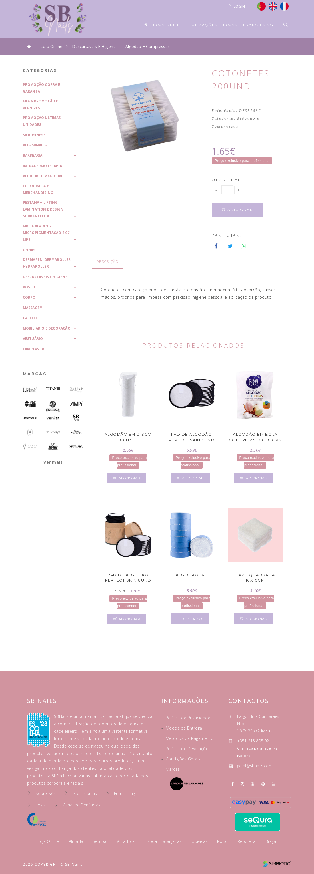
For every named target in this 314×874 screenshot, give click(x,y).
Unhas (29, 249)
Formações (203, 25)
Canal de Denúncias (82, 805)
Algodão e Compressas (147, 46)
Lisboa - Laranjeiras (163, 841)
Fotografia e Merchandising (38, 189)
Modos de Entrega (181, 728)
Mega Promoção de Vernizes (42, 104)
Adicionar (237, 209)
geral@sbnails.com (255, 765)
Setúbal (101, 841)
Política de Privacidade (186, 717)
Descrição (107, 261)
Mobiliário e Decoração (47, 328)
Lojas (230, 25)
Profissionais (85, 793)
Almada (76, 841)
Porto (223, 841)
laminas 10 (33, 348)
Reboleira (247, 841)
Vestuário (33, 338)
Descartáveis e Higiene (93, 46)
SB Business (34, 134)
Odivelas (200, 841)
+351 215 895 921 (254, 741)
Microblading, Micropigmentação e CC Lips (46, 232)
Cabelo (30, 318)
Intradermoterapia (42, 165)
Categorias (40, 70)
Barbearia (33, 155)
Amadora (126, 841)
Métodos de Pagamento (187, 738)
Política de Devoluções (186, 748)
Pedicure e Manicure (43, 176)
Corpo (29, 297)
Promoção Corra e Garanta (41, 88)
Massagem (33, 307)
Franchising (258, 25)
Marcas (35, 373)
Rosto (29, 287)
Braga (270, 841)
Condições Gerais (181, 759)
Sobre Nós (46, 793)
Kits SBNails (35, 145)
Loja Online (168, 25)
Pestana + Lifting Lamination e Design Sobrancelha (43, 209)
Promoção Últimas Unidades (42, 121)
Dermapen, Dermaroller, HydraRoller (47, 263)
